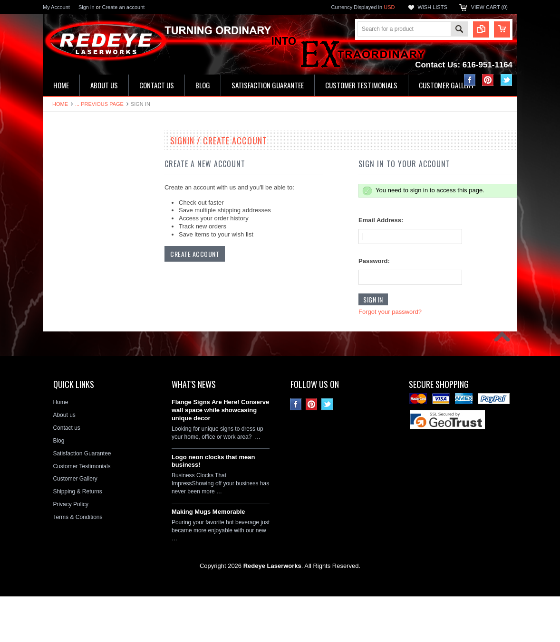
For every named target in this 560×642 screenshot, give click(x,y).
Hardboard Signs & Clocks (81, 239)
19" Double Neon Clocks (79, 158)
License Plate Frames (75, 319)
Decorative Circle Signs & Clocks (89, 287)
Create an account (123, 7)
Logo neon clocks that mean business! (213, 506)
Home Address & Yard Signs (84, 222)
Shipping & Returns (77, 537)
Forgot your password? (390, 311)
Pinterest (488, 80)
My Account (56, 7)
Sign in (86, 7)
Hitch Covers (64, 335)
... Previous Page (99, 104)
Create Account (194, 254)
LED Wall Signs (67, 191)
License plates (66, 303)
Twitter (506, 80)
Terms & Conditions (77, 562)
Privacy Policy (70, 550)
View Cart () (489, 7)
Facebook (470, 80)
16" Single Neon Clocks (78, 174)
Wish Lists (432, 7)
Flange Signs (64, 271)
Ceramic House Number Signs (86, 255)
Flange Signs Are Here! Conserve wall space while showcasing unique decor (220, 455)
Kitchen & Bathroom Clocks (82, 207)
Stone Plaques (66, 352)
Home (60, 104)
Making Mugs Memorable (208, 557)
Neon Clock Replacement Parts (87, 367)
